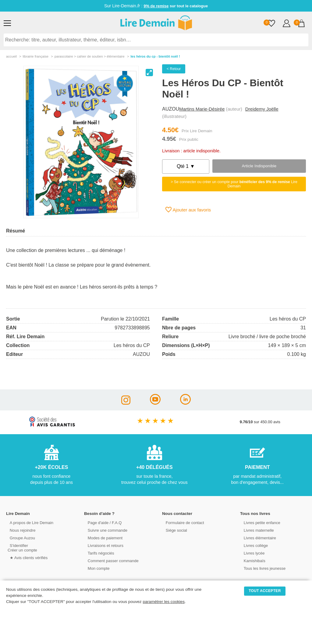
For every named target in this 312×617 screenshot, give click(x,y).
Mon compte (96, 568)
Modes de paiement (103, 537)
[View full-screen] (149, 72)
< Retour (174, 69)
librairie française (35, 56)
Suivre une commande (105, 530)
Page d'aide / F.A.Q (102, 522)
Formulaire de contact (182, 522)
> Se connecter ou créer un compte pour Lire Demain (234, 184)
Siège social (174, 530)
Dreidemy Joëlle (261, 109)
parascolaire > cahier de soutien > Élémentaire (90, 56)
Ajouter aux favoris (188, 210)
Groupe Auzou (20, 537)
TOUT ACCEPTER (265, 591)
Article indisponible (259, 166)
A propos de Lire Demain (29, 522)
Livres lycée (252, 553)
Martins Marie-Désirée (202, 109)
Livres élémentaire (258, 537)
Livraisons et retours (103, 545)
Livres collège (253, 545)
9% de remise (156, 6)
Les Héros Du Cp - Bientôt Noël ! (155, 56)
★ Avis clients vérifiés (26, 557)
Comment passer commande (111, 560)
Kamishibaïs (252, 560)
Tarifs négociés (99, 553)
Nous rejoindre (20, 530)
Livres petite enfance (260, 522)
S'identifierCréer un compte (22, 547)
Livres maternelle (256, 530)
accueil (11, 56)
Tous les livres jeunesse (262, 568)
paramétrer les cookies (164, 601)
